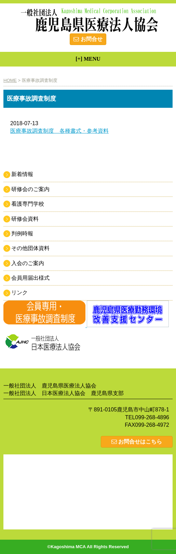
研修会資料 (25, 219)
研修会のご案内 (30, 189)
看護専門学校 (27, 204)
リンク (19, 292)
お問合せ (87, 39)
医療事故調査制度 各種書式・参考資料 (59, 131)
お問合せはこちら (136, 441)
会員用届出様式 (30, 278)
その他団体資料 (30, 248)
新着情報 (22, 174)
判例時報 (22, 233)
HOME (10, 80)
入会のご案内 (27, 263)
